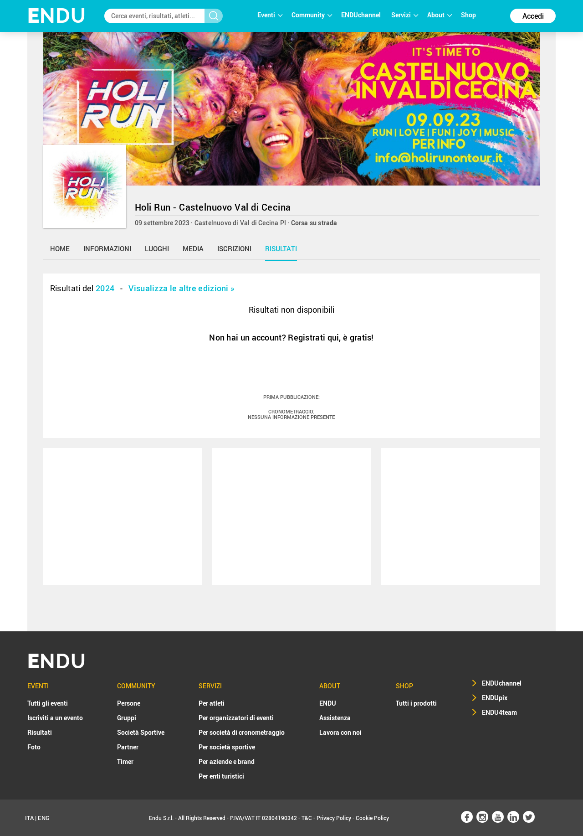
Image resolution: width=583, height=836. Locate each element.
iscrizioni (234, 248)
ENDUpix (494, 697)
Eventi (269, 14)
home (60, 248)
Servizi (404, 14)
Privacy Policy (334, 817)
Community (312, 14)
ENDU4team (499, 712)
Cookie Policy (372, 817)
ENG (44, 818)
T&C (307, 817)
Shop (468, 14)
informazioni (107, 248)
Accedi (533, 16)
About (439, 14)
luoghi (157, 248)
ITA (29, 818)
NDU (56, 15)
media (193, 248)
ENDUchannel (361, 14)
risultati (281, 248)
